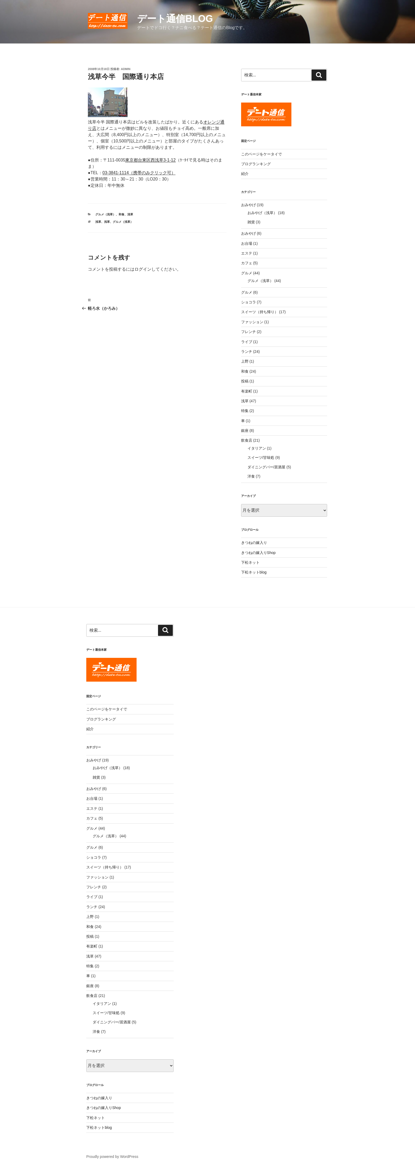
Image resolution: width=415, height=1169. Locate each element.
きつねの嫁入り (254, 542)
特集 (245, 411)
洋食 (251, 476)
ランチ (246, 351)
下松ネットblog (254, 572)
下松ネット (250, 562)
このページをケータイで (261, 154)
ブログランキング (256, 164)
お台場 (246, 243)
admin (125, 69)
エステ (246, 253)
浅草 (130, 214)
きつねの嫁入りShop (258, 553)
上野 (245, 361)
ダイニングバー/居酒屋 (266, 467)
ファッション (252, 322)
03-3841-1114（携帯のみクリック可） (138, 172)
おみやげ (248, 205)
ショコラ (248, 302)
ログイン (142, 269)
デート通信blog (175, 18)
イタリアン (256, 448)
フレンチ (248, 332)
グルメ (246, 273)
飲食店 (246, 440)
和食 (121, 214)
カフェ (246, 263)
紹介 (245, 174)
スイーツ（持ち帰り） (259, 312)
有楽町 (246, 391)
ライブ (246, 342)
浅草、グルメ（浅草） (118, 221)
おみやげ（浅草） (262, 213)
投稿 (245, 381)
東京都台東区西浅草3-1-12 (150, 160)
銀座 (245, 430)
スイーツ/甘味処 (260, 457)
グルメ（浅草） (105, 214)
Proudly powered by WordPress (112, 1156)
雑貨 (251, 222)
